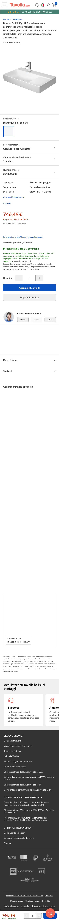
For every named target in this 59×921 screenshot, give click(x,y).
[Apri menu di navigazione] (4, 4)
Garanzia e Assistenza (12, 42)
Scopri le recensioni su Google (29, 12)
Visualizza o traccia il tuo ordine (18, 746)
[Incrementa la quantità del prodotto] (39, 278)
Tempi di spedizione (12, 751)
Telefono (23, 319)
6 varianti (7, 203)
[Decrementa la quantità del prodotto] (19, 278)
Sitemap (7, 843)
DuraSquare (17, 19)
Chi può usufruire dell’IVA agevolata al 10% (23, 772)
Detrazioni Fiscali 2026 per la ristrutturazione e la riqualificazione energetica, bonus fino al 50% (26, 803)
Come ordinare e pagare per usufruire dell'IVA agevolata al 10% (29, 778)
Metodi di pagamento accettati (18, 761)
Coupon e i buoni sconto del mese (19, 838)
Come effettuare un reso (15, 766)
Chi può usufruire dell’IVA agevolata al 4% (22, 784)
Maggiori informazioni (21, 261)
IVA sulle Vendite (11, 756)
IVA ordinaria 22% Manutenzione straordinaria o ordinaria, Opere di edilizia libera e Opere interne (25, 819)
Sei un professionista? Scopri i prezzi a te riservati (23, 237)
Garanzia (25, 906)
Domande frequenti (12, 740)
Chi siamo (49, 895)
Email (50, 319)
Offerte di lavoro (16, 901)
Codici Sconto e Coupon (14, 833)
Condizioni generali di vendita (37, 901)
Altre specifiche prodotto (13, 197)
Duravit (6, 19)
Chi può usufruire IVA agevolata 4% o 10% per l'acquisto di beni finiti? (29, 811)
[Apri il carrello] (53, 5)
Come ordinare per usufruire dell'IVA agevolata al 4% (27, 790)
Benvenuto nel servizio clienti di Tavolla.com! (24, 895)
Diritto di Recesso (11, 906)
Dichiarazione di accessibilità (43, 906)
